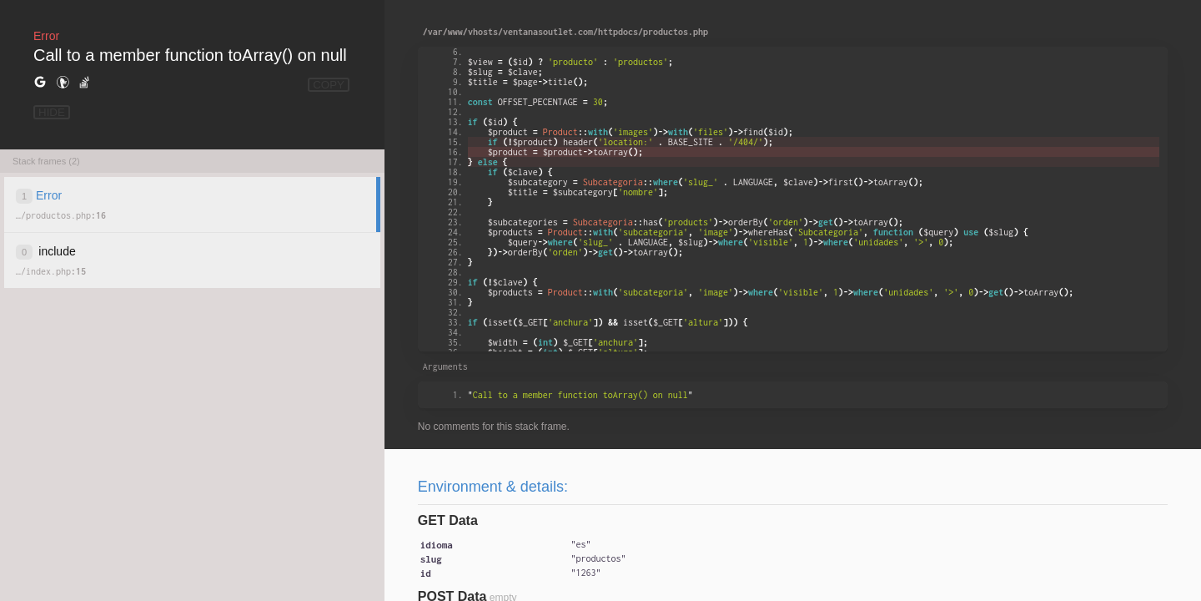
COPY (328, 84)
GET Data (448, 520)
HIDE (51, 112)
